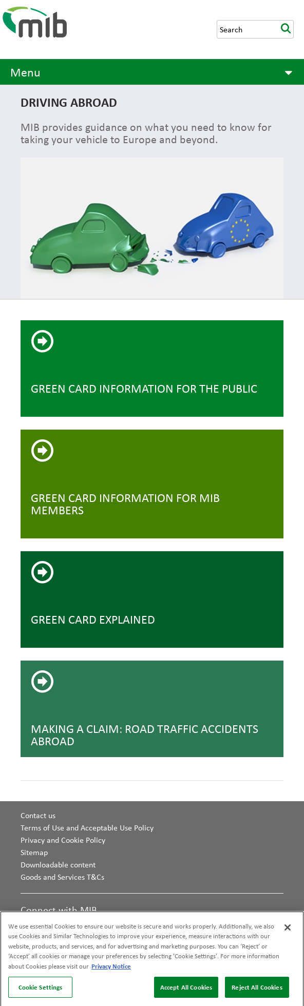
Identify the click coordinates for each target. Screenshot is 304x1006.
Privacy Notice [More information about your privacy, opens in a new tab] (111, 968)
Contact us (38, 815)
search (285, 29)
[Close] (287, 930)
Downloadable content (58, 864)
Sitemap (34, 852)
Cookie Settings (40, 989)
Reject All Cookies (257, 989)
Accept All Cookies (186, 989)
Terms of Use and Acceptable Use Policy (87, 827)
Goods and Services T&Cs (62, 876)
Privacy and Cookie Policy (63, 839)
